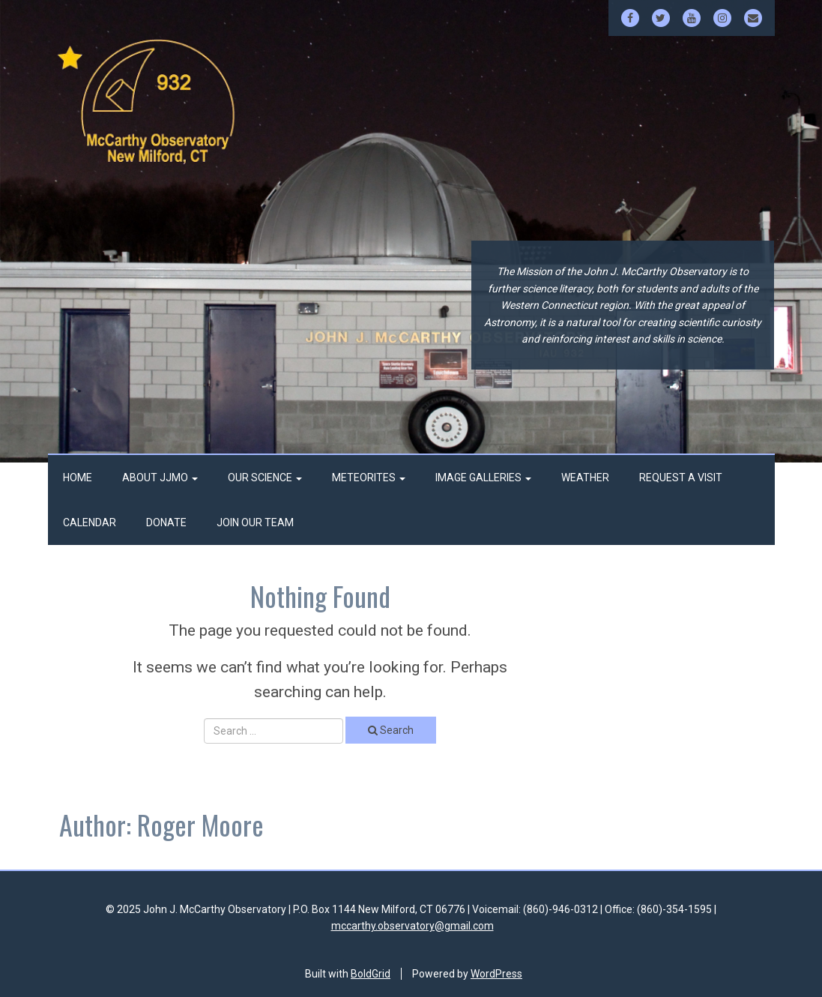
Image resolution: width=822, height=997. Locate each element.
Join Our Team (255, 522)
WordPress (496, 974)
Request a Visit (680, 478)
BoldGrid (370, 974)
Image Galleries (483, 478)
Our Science (265, 478)
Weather (585, 478)
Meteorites (368, 478)
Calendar (89, 522)
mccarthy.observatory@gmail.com (412, 926)
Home (77, 478)
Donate (166, 522)
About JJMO (160, 478)
